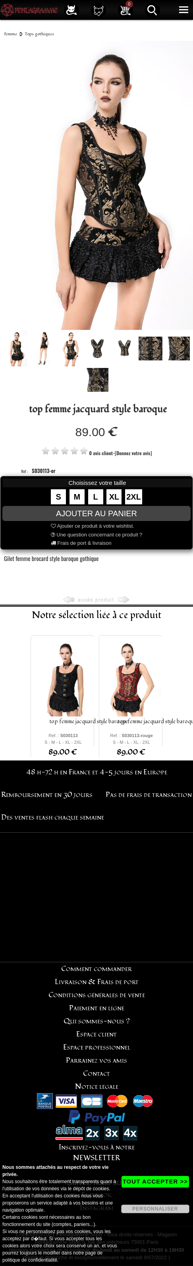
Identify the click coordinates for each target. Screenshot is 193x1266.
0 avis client (101, 453)
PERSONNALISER (155, 1209)
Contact (96, 1073)
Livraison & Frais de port (97, 982)
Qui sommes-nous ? (97, 1021)
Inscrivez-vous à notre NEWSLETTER (97, 1152)
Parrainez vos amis (96, 1060)
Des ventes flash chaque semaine (52, 817)
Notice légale (96, 1087)
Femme (10, 34)
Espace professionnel (96, 1047)
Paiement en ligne (96, 1008)
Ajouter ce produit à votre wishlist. (92, 526)
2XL (133, 496)
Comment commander (96, 969)
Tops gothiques (39, 34)
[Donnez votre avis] (133, 453)
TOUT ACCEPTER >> (155, 1181)
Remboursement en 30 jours (47, 795)
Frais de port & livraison (81, 543)
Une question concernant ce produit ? (97, 535)
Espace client (96, 1034)
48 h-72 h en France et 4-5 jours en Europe (96, 772)
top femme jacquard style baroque (89, 721)
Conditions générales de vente (96, 995)
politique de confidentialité (29, 1260)
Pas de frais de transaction (149, 795)
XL (114, 496)
